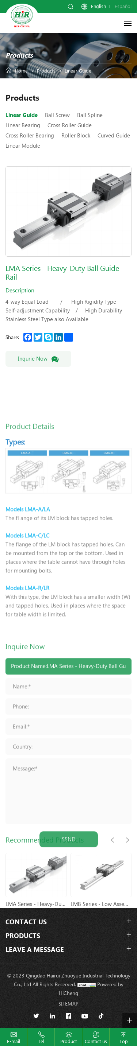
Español (123, 6)
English (98, 6)
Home (21, 71)
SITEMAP (68, 1004)
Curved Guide (114, 135)
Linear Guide (78, 71)
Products (46, 71)
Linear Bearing (22, 125)
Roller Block (75, 135)
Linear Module (22, 146)
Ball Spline (90, 115)
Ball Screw (57, 115)
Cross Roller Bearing (29, 135)
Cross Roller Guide (69, 125)
